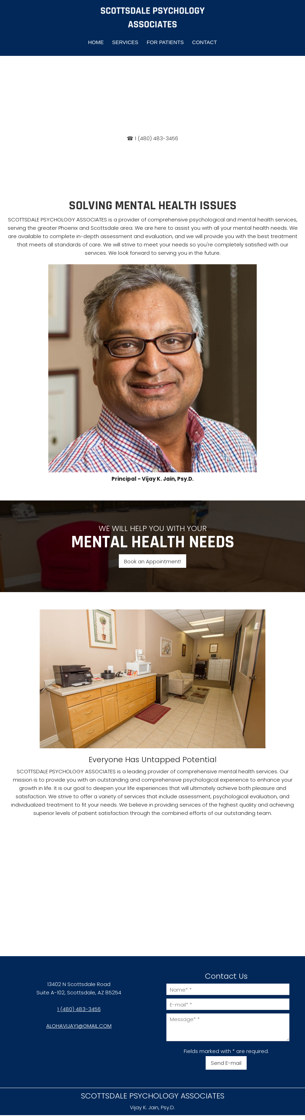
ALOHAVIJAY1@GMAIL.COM (79, 1025)
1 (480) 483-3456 (79, 1009)
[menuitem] (96, 42)
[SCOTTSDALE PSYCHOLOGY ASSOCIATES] (152, 17)
